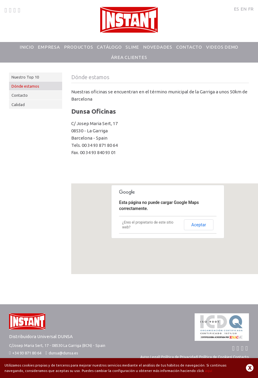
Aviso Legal (149, 357)
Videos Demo (222, 47)
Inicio (27, 47)
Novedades (157, 47)
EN (243, 8)
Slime (132, 47)
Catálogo (109, 47)
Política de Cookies (215, 357)
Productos (78, 47)
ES (236, 8)
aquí (208, 371)
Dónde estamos (25, 86)
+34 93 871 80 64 (25, 353)
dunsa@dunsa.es (63, 353)
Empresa (49, 47)
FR (250, 8)
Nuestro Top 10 (25, 77)
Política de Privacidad (179, 357)
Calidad (18, 104)
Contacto (189, 47)
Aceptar (198, 224)
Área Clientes (129, 57)
